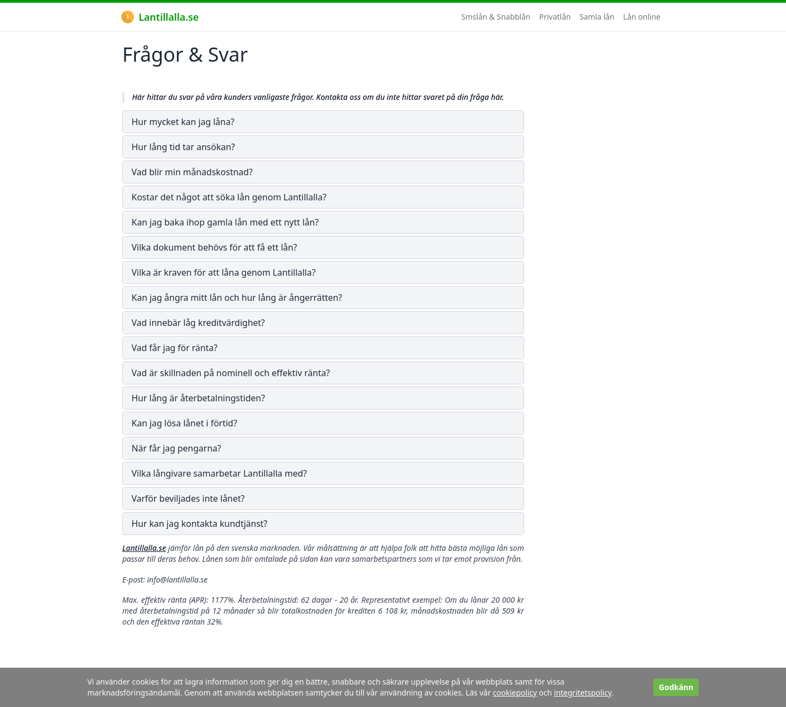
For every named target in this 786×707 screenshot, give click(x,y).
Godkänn (676, 687)
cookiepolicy (515, 692)
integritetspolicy (583, 692)
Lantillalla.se (160, 16)
